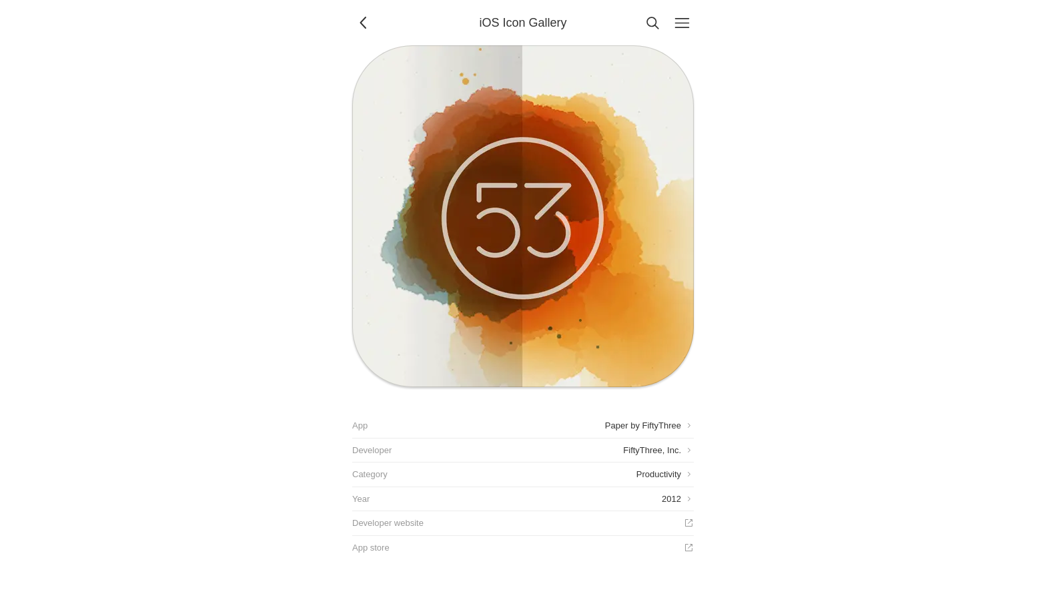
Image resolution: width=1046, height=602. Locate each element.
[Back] (364, 23)
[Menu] (682, 23)
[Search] (652, 23)
